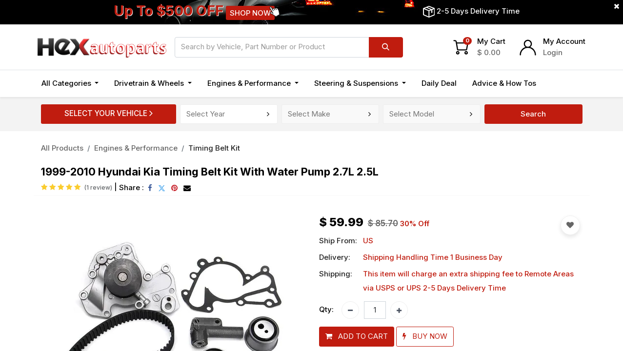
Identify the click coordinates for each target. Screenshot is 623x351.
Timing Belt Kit (214, 148)
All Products (62, 148)
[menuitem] (439, 83)
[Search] (386, 47)
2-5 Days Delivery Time (478, 11)
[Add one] (399, 310)
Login (553, 52)
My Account (564, 41)
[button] (356, 337)
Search (533, 113)
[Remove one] (350, 310)
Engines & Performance (136, 148)
